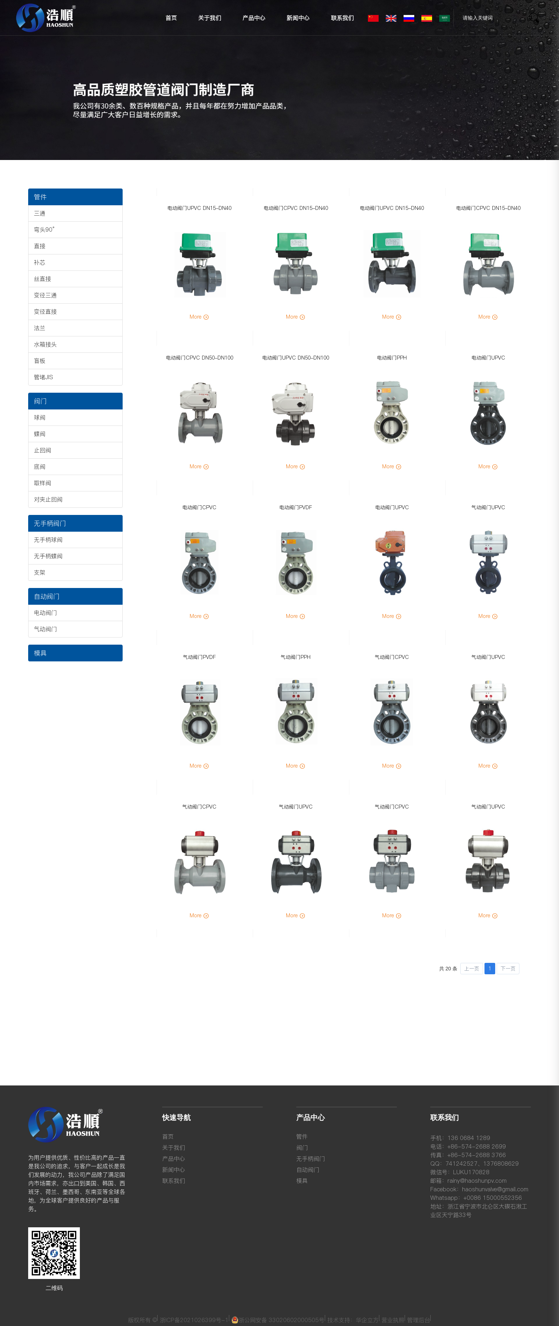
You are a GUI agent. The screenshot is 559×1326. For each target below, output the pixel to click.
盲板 (39, 361)
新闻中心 (298, 18)
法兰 (39, 328)
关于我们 (209, 18)
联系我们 (342, 18)
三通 (39, 213)
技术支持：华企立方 (353, 1319)
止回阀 (42, 450)
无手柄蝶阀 (48, 556)
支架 (39, 572)
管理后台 (419, 1319)
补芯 (39, 262)
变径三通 (45, 295)
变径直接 (45, 311)
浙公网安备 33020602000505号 (278, 1319)
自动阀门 (47, 596)
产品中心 (253, 18)
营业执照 (393, 1319)
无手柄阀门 (50, 523)
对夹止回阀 (48, 499)
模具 (40, 653)
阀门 (40, 401)
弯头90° (44, 229)
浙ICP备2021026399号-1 (195, 1319)
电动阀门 (45, 612)
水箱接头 (45, 344)
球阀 (39, 417)
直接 (39, 246)
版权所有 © (143, 1319)
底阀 (39, 466)
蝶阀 (39, 434)
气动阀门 (45, 629)
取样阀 (42, 483)
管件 (40, 196)
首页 (171, 18)
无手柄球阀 (48, 539)
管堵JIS (43, 377)
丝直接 (42, 279)
